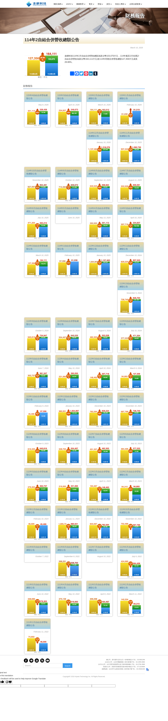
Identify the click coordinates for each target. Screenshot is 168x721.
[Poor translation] (9, 682)
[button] (59, 4)
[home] (36, 3)
